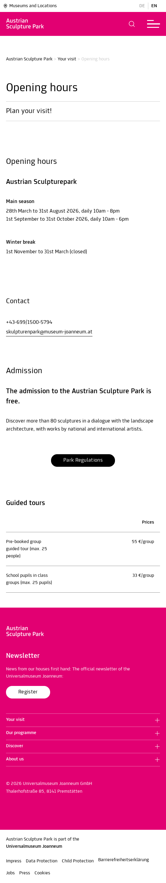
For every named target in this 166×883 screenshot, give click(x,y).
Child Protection (78, 861)
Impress (13, 861)
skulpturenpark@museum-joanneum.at (49, 332)
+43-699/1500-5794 (29, 322)
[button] (132, 24)
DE (142, 6)
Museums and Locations (30, 6)
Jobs (10, 873)
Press (24, 873)
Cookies (42, 873)
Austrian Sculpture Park (29, 59)
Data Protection (41, 861)
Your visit (67, 59)
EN (154, 6)
